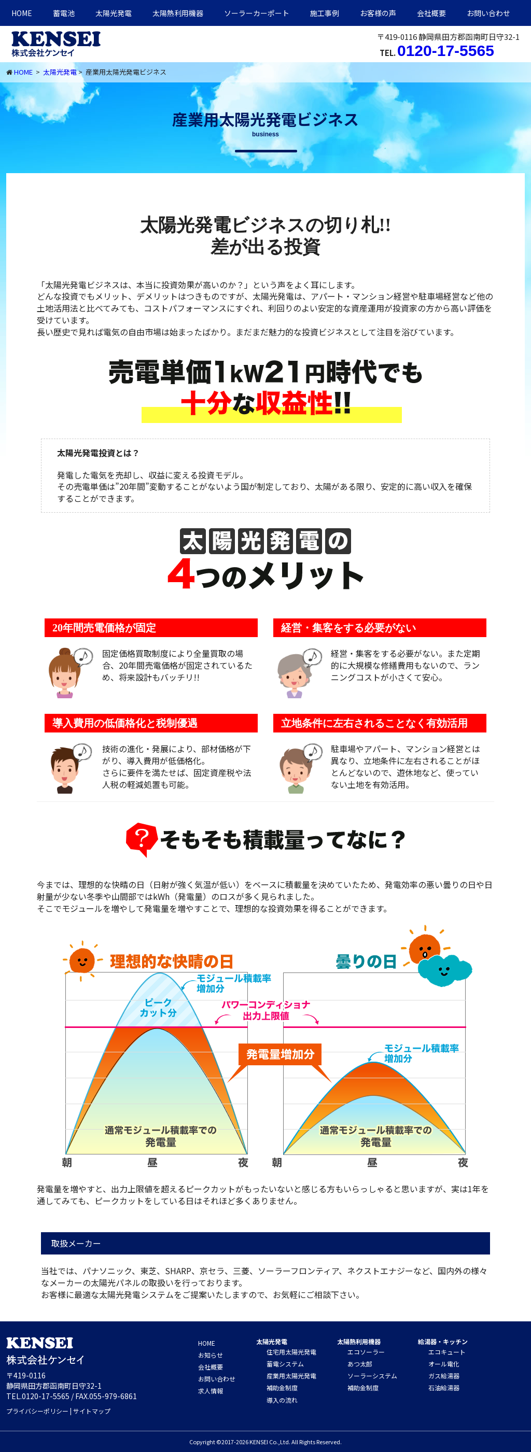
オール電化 (443, 1363)
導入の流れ (282, 1399)
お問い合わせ (488, 13)
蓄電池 (64, 13)
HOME (21, 13)
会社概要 (431, 13)
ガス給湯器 (443, 1375)
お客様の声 (378, 13)
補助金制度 (282, 1387)
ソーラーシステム (372, 1375)
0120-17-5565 (445, 50)
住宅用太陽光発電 (291, 1351)
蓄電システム (285, 1363)
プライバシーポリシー (37, 1410)
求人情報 (210, 1390)
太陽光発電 (113, 13)
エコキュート (447, 1351)
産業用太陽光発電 (291, 1375)
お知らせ (210, 1354)
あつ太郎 (359, 1363)
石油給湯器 (443, 1387)
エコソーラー (366, 1351)
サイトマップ (91, 1410)
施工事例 (324, 13)
